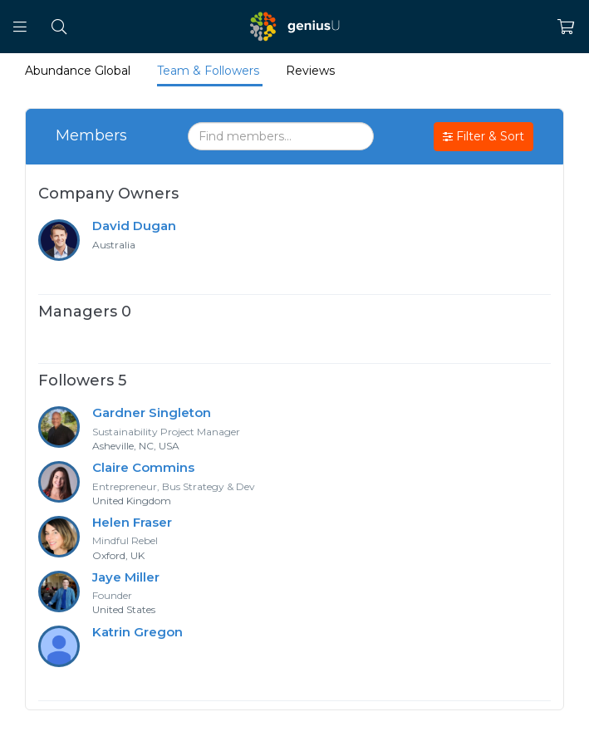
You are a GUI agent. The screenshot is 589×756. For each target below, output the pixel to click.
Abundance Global (77, 70)
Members (91, 135)
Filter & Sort (483, 137)
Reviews (310, 70)
